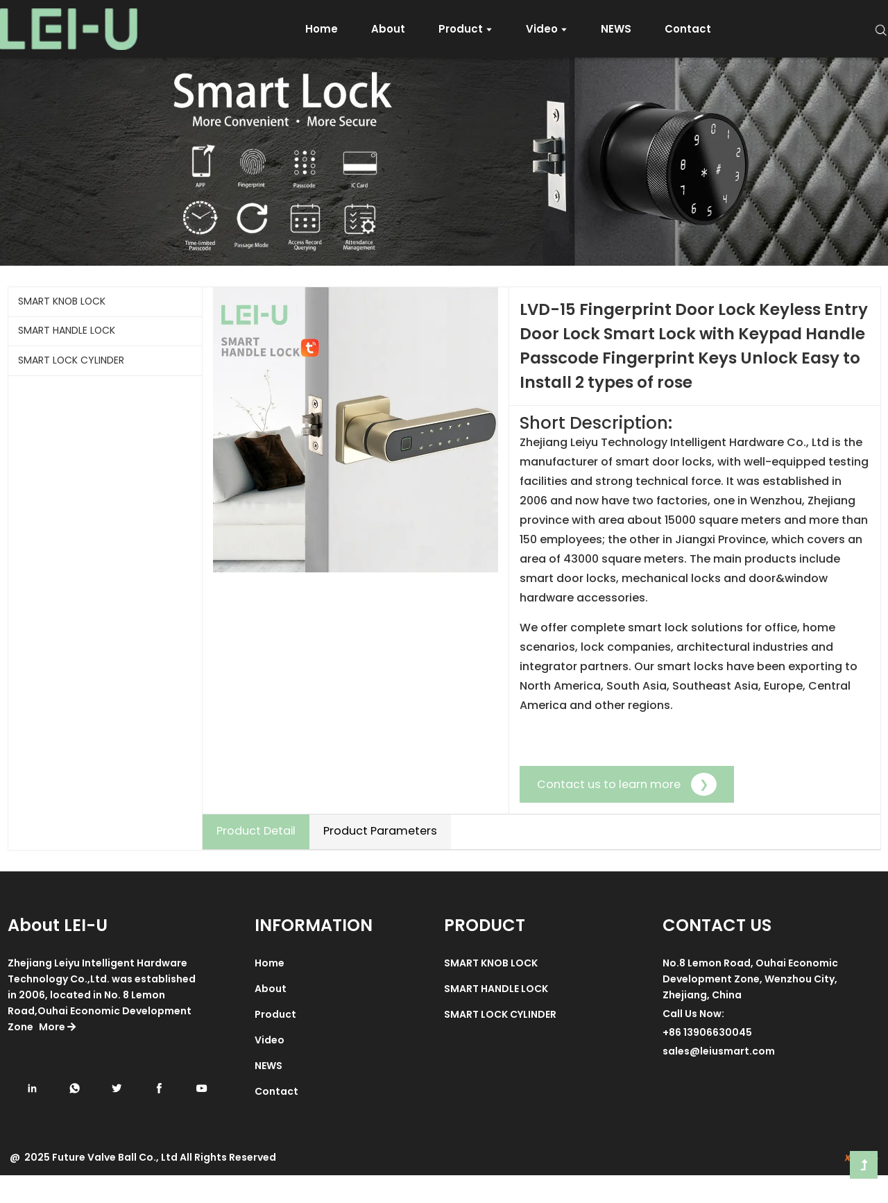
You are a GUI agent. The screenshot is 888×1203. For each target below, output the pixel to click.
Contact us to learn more (627, 784)
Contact (276, 1119)
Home (269, 991)
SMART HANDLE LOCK (66, 330)
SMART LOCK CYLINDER (71, 360)
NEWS (268, 1093)
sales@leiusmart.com (719, 1079)
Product (275, 1042)
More (56, 1054)
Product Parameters (380, 831)
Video (269, 1068)
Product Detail (256, 831)
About (271, 1016)
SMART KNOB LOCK (61, 301)
